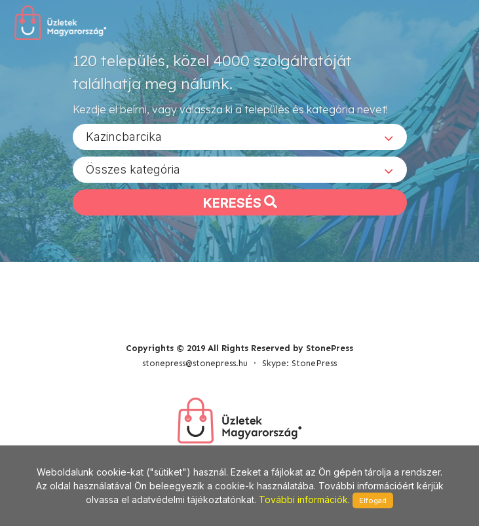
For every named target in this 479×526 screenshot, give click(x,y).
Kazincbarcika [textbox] (124, 136)
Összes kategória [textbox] (133, 169)
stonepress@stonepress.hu (195, 363)
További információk (303, 499)
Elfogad (373, 500)
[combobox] (240, 137)
